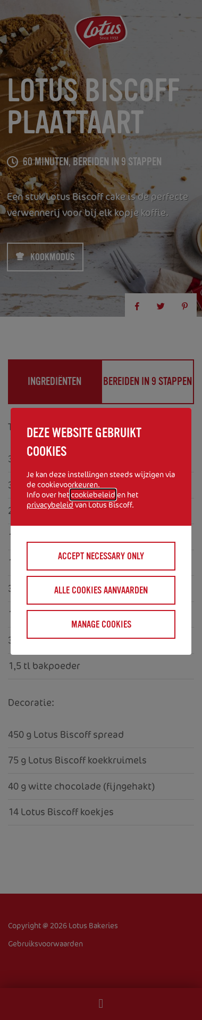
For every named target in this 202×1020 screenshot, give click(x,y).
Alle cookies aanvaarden (101, 590)
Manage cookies (101, 624)
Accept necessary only (101, 556)
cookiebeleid (93, 494)
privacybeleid (50, 505)
